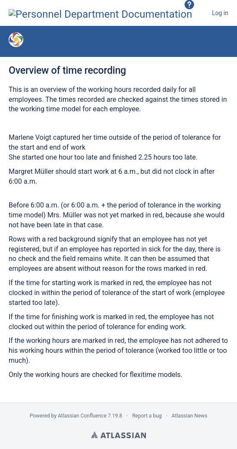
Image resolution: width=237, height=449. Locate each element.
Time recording (86, 41)
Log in (220, 12)
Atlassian (118, 434)
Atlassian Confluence (82, 416)
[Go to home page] (100, 13)
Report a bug (146, 416)
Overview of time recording (67, 70)
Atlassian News (190, 416)
